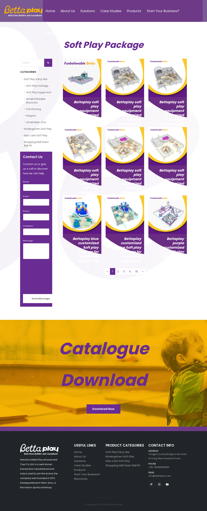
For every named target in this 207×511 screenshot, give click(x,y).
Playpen (31, 115)
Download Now (103, 409)
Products (134, 11)
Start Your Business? (163, 11)
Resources (54, 32)
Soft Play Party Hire (35, 79)
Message (28, 240)
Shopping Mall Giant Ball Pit (36, 143)
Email (26, 196)
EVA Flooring (33, 109)
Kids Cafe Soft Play (35, 135)
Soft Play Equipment (38, 92)
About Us (68, 11)
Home (50, 11)
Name (26, 181)
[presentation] (37, 276)
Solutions (87, 11)
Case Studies (110, 11)
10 (136, 271)
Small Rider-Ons (36, 122)
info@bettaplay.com (160, 475)
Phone (26, 211)
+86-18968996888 (158, 467)
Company (28, 225)
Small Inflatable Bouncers (35, 100)
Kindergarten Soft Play (38, 129)
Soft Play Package (37, 86)
